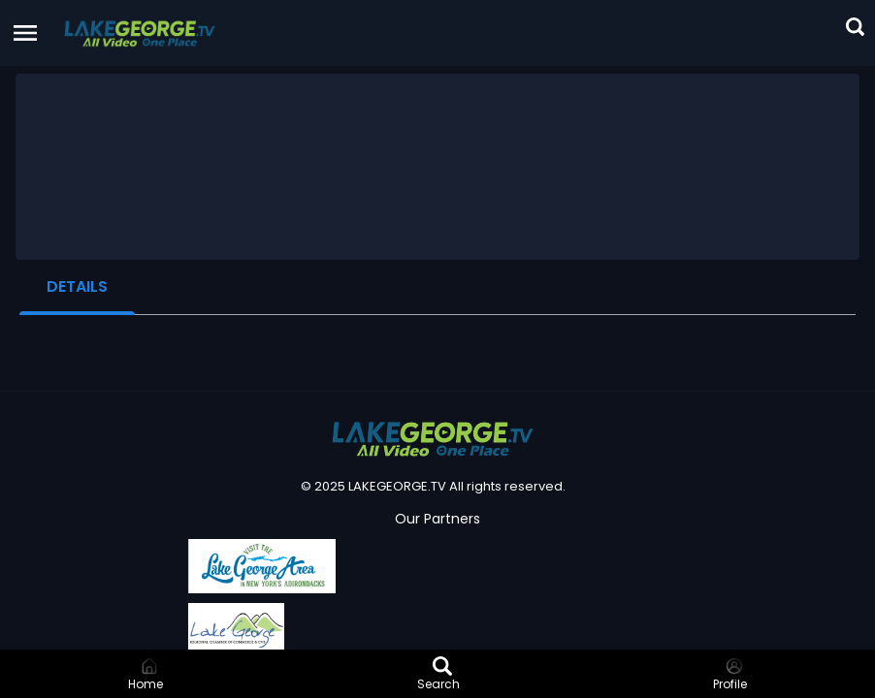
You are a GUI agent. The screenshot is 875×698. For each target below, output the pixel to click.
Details (77, 286)
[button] (139, 33)
